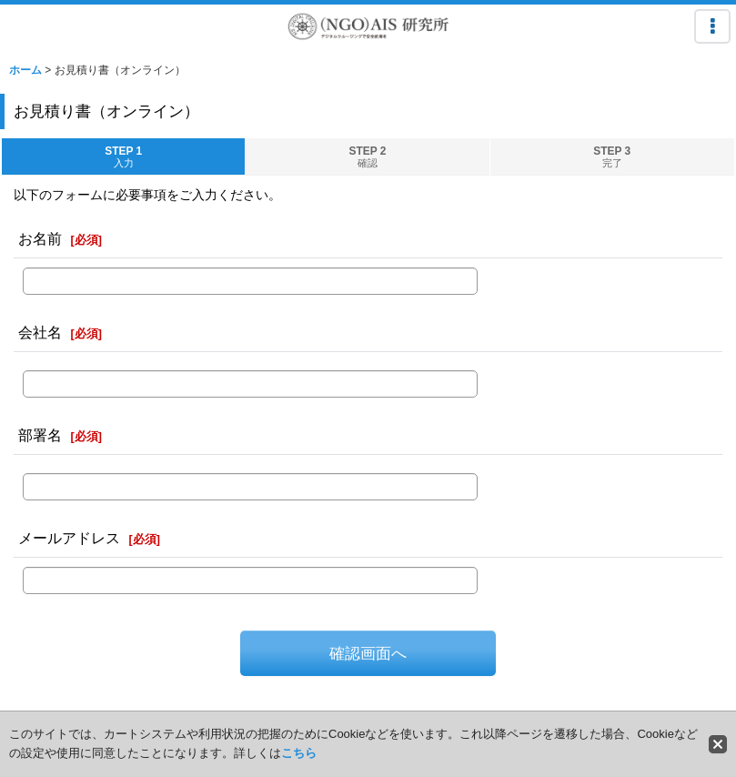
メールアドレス (69, 538)
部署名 (40, 435)
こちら (299, 753)
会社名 (40, 332)
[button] (712, 26)
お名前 (40, 238)
